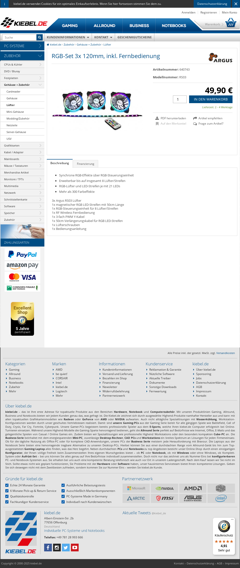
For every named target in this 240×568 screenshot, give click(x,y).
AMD (59, 370)
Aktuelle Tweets (144, 512)
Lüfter (11, 105)
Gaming (14, 370)
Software (9, 206)
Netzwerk (10, 192)
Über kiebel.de (206, 370)
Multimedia (11, 186)
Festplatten (11, 78)
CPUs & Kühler (13, 64)
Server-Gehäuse (16, 132)
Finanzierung (111, 383)
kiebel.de (62, 387)
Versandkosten (225, 353)
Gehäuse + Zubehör (17, 85)
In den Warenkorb (211, 99)
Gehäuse (12, 98)
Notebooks (16, 383)
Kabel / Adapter (13, 152)
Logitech (61, 391)
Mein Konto (229, 12)
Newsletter (110, 387)
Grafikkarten (12, 145)
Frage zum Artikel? (208, 124)
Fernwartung (157, 391)
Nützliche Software (162, 374)
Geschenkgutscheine (134, 37)
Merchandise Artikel (16, 172)
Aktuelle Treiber (160, 378)
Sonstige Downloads (163, 387)
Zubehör (12, 55)
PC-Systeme (14, 45)
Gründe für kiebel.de (24, 478)
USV (9, 138)
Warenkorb (212, 24)
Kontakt (101, 37)
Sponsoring (203, 374)
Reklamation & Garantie (165, 370)
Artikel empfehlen (207, 118)
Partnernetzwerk (114, 396)
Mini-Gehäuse (15, 112)
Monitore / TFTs (14, 179)
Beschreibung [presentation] (59, 163)
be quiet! (61, 374)
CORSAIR (62, 378)
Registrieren (208, 12)
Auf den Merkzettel (171, 124)
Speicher (9, 213)
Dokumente (157, 383)
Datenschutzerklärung (212, 4)
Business (15, 378)
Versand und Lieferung (118, 374)
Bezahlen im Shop (115, 378)
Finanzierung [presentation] (85, 164)
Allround (14, 374)
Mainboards (11, 159)
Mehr (12, 391)
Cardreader (13, 91)
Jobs (199, 378)
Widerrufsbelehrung (116, 391)
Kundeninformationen (66, 37)
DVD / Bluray (12, 71)
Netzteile (12, 125)
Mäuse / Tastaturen (16, 165)
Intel (59, 383)
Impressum (203, 391)
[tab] (60, 163)
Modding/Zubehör (18, 118)
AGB (199, 387)
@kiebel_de (159, 513)
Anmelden (188, 12)
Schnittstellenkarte (15, 199)
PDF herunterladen (170, 118)
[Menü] (232, 520)
